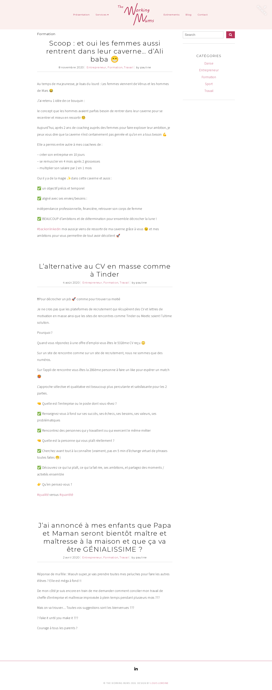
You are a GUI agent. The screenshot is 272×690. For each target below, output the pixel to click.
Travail (128, 67)
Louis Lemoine (159, 683)
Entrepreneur (96, 67)
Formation (115, 67)
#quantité (66, 495)
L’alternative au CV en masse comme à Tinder (105, 270)
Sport (209, 84)
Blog (188, 14)
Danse (208, 63)
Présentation (81, 14)
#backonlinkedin (49, 229)
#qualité (43, 495)
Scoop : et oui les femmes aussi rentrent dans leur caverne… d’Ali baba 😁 (104, 51)
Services (101, 14)
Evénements (171, 14)
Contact (203, 14)
